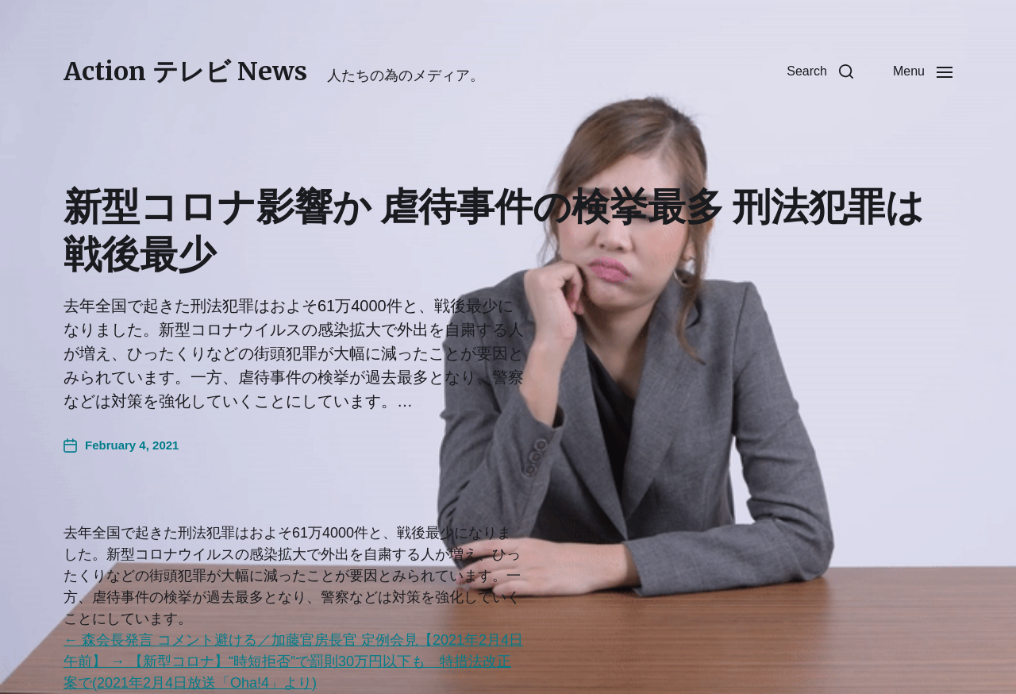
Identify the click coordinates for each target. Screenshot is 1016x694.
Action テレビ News (185, 71)
